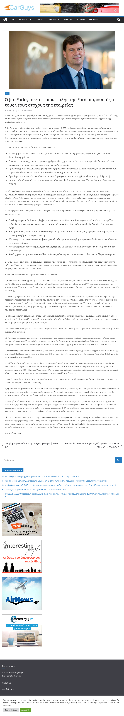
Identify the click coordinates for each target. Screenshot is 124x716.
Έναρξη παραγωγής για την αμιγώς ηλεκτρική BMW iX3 (30, 445)
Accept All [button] (25, 710)
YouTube (93, 19)
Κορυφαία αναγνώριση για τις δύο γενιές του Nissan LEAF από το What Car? (93, 445)
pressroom (28, 111)
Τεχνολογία (53, 19)
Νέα (12, 19)
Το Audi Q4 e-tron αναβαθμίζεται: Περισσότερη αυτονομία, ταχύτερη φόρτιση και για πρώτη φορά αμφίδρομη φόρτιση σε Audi (59, 485)
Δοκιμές (39, 19)
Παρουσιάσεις (24, 19)
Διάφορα (81, 19)
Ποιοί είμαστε (8, 689)
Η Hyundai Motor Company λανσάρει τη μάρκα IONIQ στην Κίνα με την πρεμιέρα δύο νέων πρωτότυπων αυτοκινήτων (54, 481)
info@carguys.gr (16, 672)
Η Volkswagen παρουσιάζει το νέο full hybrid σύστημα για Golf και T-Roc (34, 489)
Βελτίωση (68, 19)
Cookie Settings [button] (11, 710)
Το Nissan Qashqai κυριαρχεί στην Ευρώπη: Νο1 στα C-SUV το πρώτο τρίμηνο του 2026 (40, 476)
